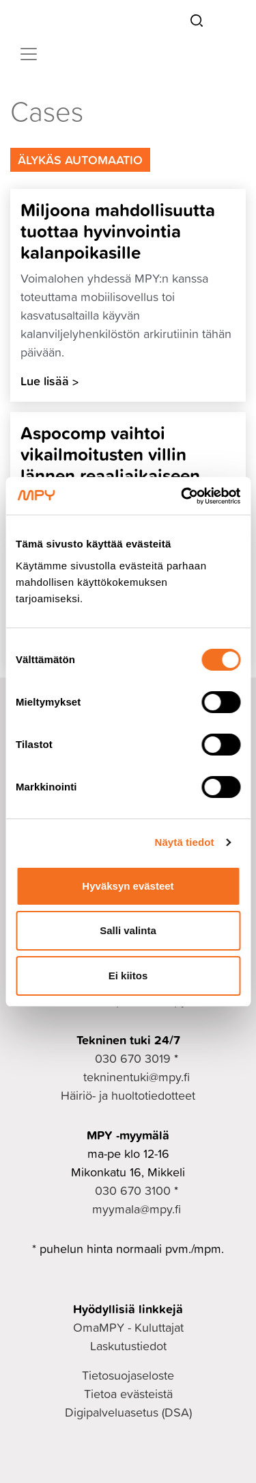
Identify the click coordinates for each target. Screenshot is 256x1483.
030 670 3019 (133, 1058)
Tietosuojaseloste (128, 1375)
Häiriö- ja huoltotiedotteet (128, 1095)
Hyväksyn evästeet (127, 886)
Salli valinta (128, 930)
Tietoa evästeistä (128, 1393)
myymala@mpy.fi (136, 1208)
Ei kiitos (128, 975)
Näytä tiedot (184, 842)
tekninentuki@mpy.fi (136, 1076)
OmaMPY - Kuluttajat (128, 1327)
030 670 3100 (133, 1190)
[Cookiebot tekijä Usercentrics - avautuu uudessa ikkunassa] (182, 496)
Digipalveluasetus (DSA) (128, 1412)
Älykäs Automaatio (80, 159)
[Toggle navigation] (28, 54)
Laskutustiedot (128, 1345)
